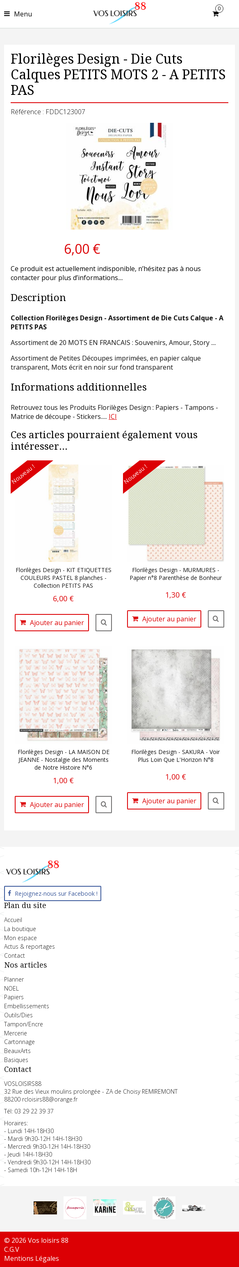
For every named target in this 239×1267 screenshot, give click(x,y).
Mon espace (20, 938)
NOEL (11, 988)
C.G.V (11, 1249)
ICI (113, 416)
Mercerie (15, 1033)
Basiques (16, 1060)
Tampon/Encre (23, 1024)
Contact (14, 955)
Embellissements (26, 1006)
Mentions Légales (31, 1258)
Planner (14, 979)
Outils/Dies (18, 1015)
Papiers (14, 997)
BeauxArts (17, 1051)
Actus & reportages (29, 946)
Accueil (13, 920)
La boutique (20, 929)
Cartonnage (19, 1042)
